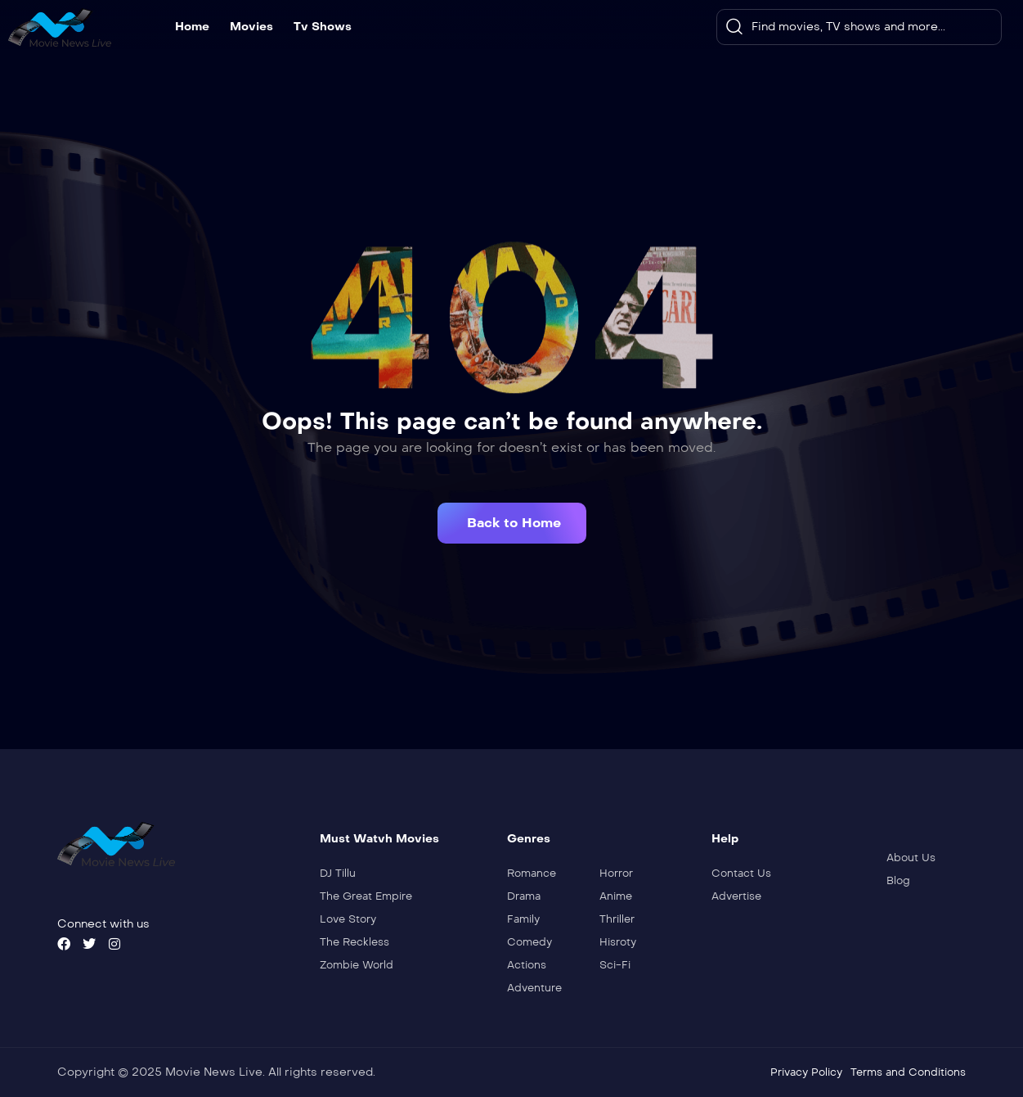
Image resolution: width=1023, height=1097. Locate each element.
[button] (511, 523)
